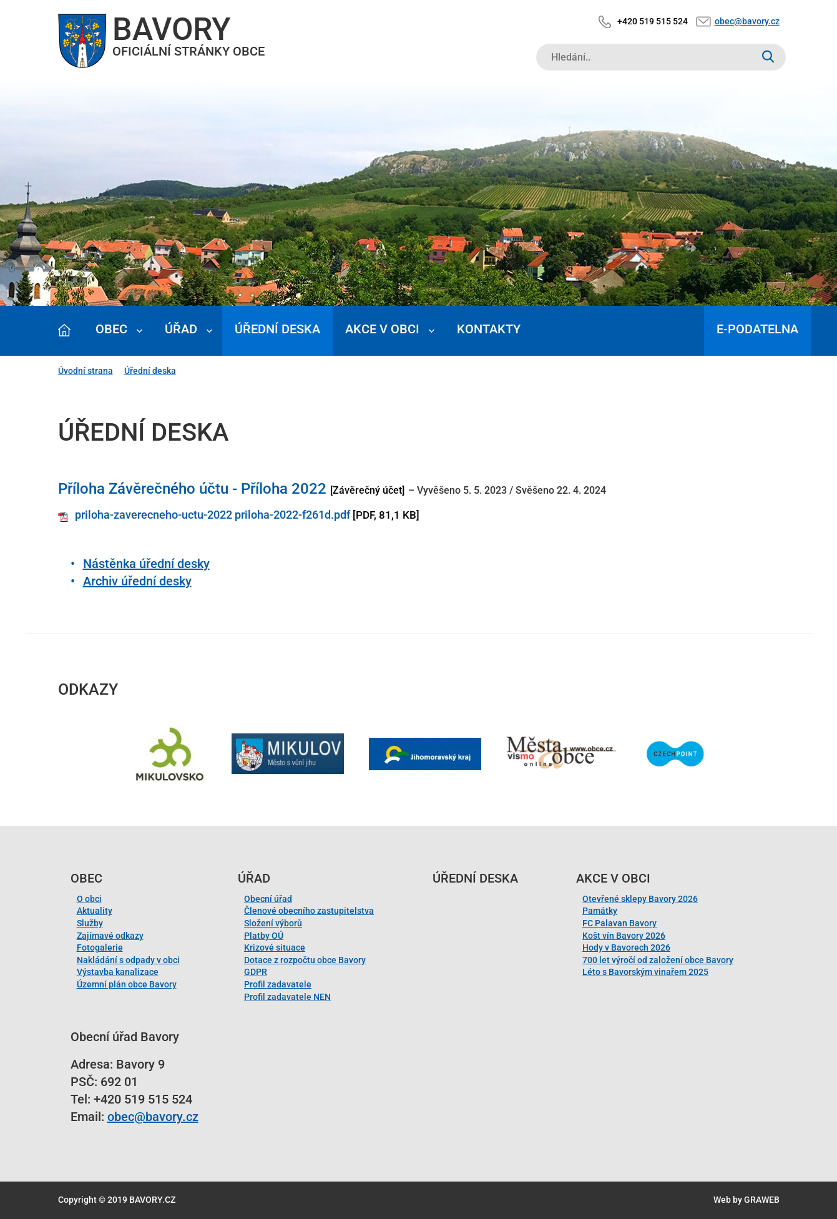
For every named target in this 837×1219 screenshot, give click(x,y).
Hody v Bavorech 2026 (626, 947)
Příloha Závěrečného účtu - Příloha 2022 (192, 488)
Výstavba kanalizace (118, 972)
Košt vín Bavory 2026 (623, 936)
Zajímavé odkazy (110, 936)
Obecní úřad (268, 899)
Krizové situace (274, 947)
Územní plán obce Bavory (127, 984)
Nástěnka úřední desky (146, 563)
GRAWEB (762, 1200)
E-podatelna (757, 328)
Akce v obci (382, 328)
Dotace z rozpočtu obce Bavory (305, 960)
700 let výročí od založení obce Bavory (657, 960)
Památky (599, 911)
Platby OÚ (263, 936)
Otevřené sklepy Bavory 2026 (640, 899)
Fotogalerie (100, 947)
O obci (89, 899)
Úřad (181, 328)
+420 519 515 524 (652, 21)
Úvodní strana (85, 371)
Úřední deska (277, 328)
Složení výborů (273, 923)
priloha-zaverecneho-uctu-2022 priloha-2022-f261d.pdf (212, 514)
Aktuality (94, 911)
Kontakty (489, 328)
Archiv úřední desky (137, 581)
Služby (90, 923)
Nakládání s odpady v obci (128, 960)
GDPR (255, 972)
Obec (111, 328)
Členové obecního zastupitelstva (309, 911)
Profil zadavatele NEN (287, 997)
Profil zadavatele (277, 984)
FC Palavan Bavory (619, 923)
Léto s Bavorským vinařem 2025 (645, 972)
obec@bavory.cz (747, 21)
